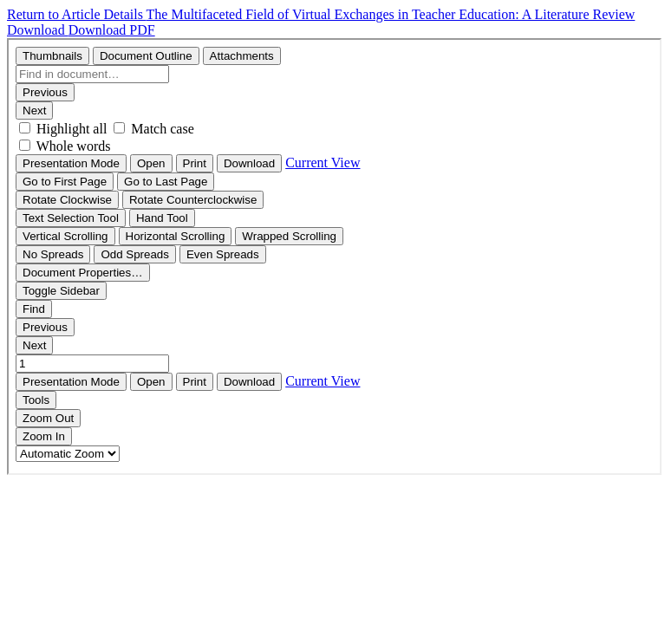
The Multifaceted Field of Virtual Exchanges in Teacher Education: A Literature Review (391, 14)
